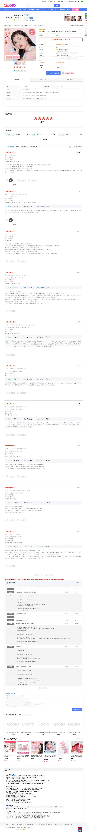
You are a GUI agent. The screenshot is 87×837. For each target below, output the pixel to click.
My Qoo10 (49, 1)
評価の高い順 (24, 146)
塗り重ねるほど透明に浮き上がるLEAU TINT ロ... (58, 732)
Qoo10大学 (77, 1)
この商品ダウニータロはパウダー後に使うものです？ (25, 623)
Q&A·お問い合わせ (33, 20)
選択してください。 (61, 67)
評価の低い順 (33, 146)
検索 (57, 5)
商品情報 (17, 79)
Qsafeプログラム (68, 824)
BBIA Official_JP (18, 15)
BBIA (40, 31)
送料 (41, 49)
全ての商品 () (18, 17)
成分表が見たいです (19, 646)
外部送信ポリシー (30, 824)
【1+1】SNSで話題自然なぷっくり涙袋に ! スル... (13, 732)
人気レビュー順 (10, 146)
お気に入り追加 (68, 73)
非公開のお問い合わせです (21, 613)
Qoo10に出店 (71, 1)
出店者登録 (43, 824)
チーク (34, 25)
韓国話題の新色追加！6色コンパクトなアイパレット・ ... (28, 732)
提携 (37, 824)
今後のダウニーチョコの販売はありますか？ (23, 666)
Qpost (61, 1)
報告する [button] (24, 70)
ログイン (44, 1)
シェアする (18, 70)
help (28, 89)
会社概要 (7, 824)
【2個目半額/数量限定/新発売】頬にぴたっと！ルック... (43, 732)
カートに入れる (53, 73)
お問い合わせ (77, 709)
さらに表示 (43, 139)
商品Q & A (70, 79)
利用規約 (13, 824)
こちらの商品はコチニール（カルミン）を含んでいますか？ (26, 592)
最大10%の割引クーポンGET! (60, 40)
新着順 (17, 146)
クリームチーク (41, 25)
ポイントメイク (28, 25)
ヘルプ (65, 1)
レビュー (43, 79)
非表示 (78, 582)
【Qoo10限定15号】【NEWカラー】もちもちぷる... (74, 732)
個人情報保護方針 (20, 824)
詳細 (66, 44)
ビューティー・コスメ (18, 25)
